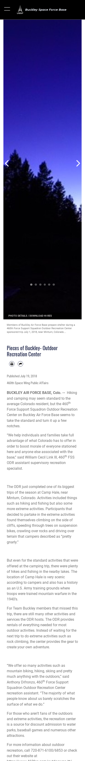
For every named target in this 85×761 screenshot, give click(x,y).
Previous (7, 163)
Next (78, 163)
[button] (7, 9)
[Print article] (12, 364)
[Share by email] (20, 364)
